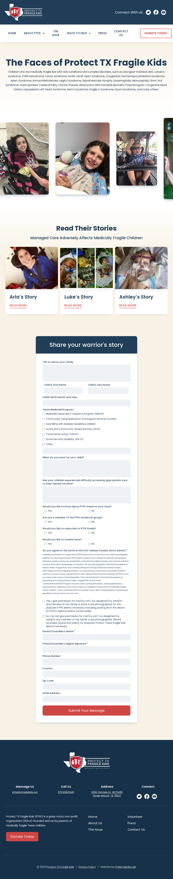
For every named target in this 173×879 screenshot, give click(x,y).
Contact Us (121, 33)
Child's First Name (55, 385)
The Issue (55, 33)
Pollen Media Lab (125, 867)
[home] (23, 12)
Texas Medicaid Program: (58, 409)
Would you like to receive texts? (62, 539)
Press (102, 33)
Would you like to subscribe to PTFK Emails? (69, 528)
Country (48, 668)
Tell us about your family (58, 362)
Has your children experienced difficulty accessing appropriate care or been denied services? (85, 482)
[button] (34, 33)
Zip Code (48, 680)
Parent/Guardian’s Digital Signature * (65, 643)
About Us (95, 823)
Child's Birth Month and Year (60, 397)
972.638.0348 (66, 792)
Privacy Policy (87, 867)
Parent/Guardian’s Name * (59, 631)
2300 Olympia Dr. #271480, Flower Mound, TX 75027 (107, 794)
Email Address (51, 693)
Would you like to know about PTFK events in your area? (77, 506)
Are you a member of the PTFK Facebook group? (73, 517)
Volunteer (135, 817)
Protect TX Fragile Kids (60, 867)
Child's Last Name (99, 385)
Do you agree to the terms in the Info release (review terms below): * (85, 550)
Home (12, 33)
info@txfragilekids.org (25, 792)
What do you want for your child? (63, 457)
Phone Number (52, 656)
